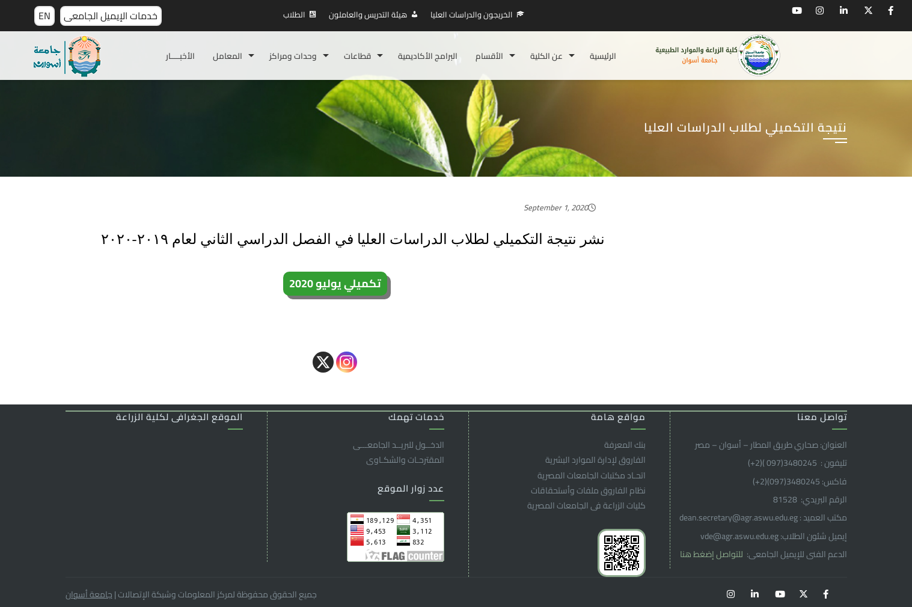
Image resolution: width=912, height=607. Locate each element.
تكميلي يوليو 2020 (335, 283)
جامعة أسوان (89, 594)
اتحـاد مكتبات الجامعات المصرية (591, 475)
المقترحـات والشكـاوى (405, 460)
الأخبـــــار (180, 56)
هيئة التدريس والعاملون (368, 14)
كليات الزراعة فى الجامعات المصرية (586, 505)
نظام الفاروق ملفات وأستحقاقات (588, 490)
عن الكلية (546, 56)
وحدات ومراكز (293, 56)
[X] (323, 362)
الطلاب (294, 14)
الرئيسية (603, 56)
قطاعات (357, 56)
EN (44, 16)
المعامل (227, 56)
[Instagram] (346, 362)
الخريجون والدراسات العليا (471, 14)
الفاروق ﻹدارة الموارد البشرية (595, 460)
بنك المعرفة (625, 445)
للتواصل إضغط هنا (712, 554)
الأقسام (489, 56)
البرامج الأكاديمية (428, 56)
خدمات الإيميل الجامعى (111, 16)
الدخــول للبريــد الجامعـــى (398, 445)
